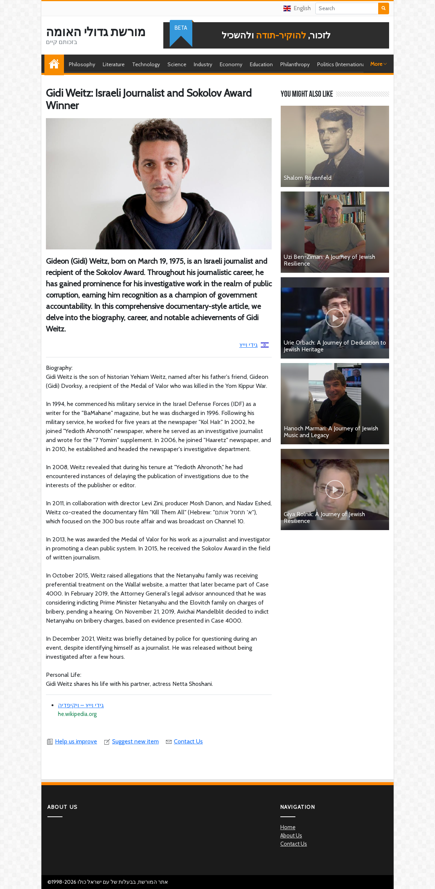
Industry (203, 64)
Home (56, 64)
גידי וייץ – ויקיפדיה (81, 705)
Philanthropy (295, 64)
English (297, 8)
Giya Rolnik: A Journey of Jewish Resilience (324, 517)
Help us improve (71, 741)
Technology (146, 64)
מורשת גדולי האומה (96, 32)
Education (261, 64)
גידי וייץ (254, 344)
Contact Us (184, 741)
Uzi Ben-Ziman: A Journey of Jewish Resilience (329, 260)
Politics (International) (342, 64)
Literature (114, 64)
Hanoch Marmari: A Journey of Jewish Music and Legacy (331, 432)
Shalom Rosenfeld (308, 177)
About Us (291, 835)
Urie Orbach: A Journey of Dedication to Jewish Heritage (335, 346)
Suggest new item (131, 741)
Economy (231, 64)
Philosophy (82, 64)
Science (176, 64)
